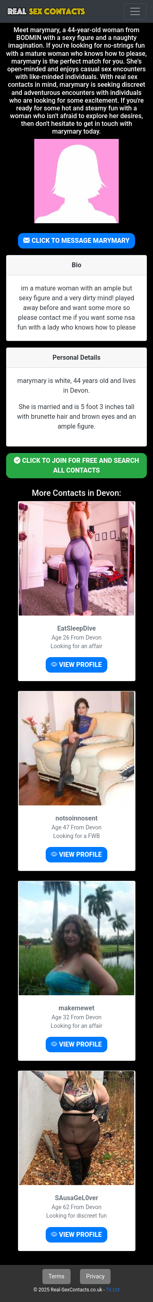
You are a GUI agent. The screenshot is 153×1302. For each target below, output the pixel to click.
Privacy (95, 1276)
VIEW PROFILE (76, 665)
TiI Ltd (113, 1290)
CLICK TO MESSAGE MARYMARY (76, 240)
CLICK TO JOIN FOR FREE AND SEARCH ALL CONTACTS (76, 465)
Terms (56, 1276)
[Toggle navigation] (135, 11)
